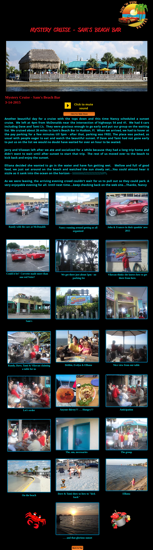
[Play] (68, 105)
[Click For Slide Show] (79, 114)
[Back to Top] (77, 548)
